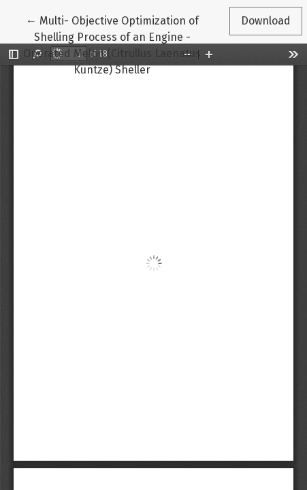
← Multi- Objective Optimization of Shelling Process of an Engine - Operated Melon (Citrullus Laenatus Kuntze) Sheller (112, 44)
